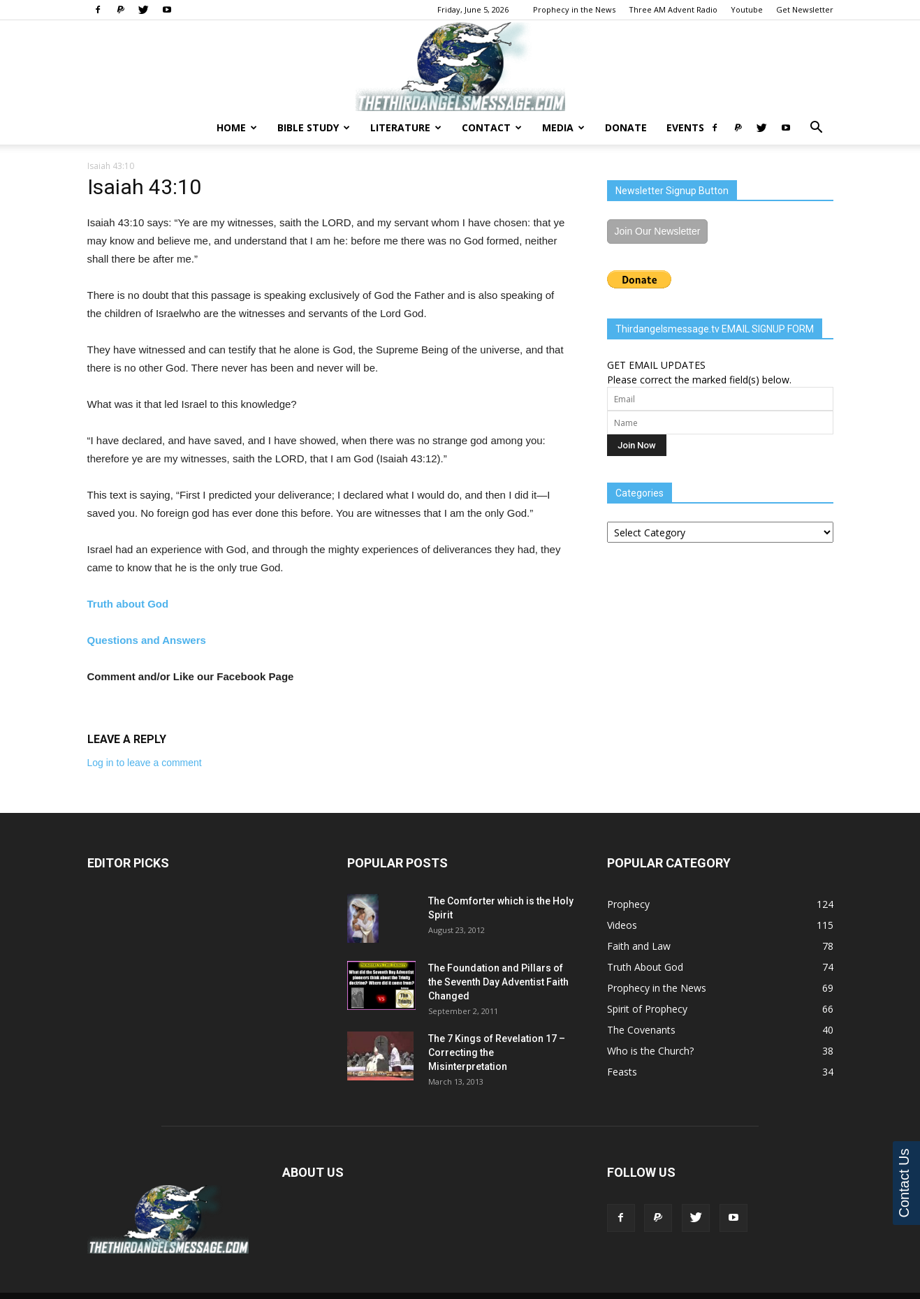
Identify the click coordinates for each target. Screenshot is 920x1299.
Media (563, 127)
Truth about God (128, 604)
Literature (405, 127)
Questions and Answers (146, 640)
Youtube (747, 9)
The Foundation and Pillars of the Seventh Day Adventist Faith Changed (498, 981)
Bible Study (313, 127)
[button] (816, 128)
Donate (626, 127)
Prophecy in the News (574, 9)
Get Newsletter (804, 9)
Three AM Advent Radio (673, 9)
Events (685, 127)
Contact (492, 127)
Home (237, 127)
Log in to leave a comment (144, 762)
